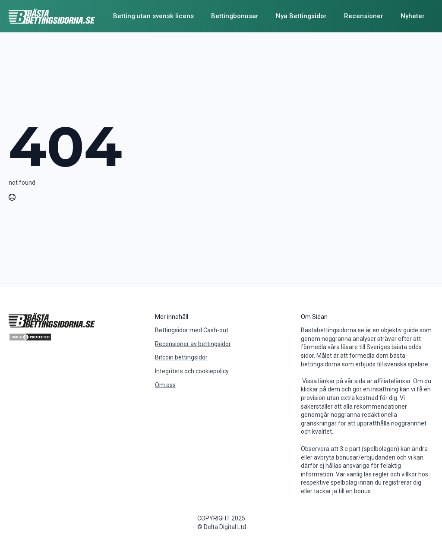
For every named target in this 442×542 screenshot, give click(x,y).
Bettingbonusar (235, 16)
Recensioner (363, 16)
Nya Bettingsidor (301, 16)
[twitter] (30, 347)
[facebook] (15, 347)
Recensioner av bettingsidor (193, 343)
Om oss (165, 384)
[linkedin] (61, 347)
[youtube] (77, 347)
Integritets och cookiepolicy (192, 371)
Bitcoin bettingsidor (181, 357)
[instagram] (46, 347)
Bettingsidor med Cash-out (191, 330)
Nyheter (413, 16)
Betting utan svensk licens (153, 16)
